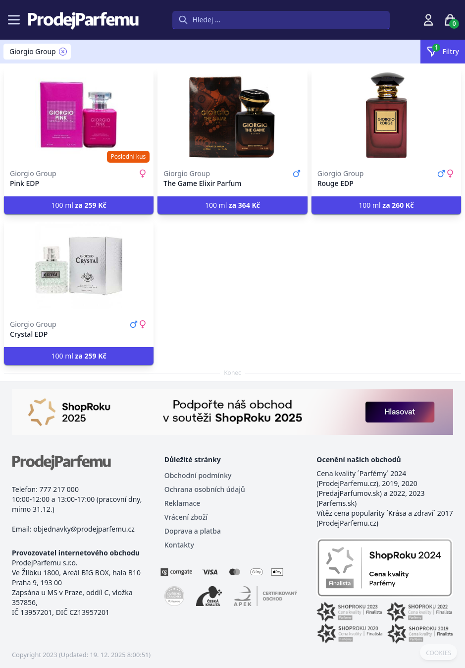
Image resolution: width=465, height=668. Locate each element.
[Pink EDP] (79, 115)
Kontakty (179, 544)
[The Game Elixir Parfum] (232, 115)
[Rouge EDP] (386, 115)
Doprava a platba (192, 531)
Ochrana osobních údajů (204, 489)
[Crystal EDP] (79, 265)
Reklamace (182, 503)
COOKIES (438, 653)
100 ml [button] (79, 205)
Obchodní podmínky (198, 475)
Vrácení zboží (185, 517)
